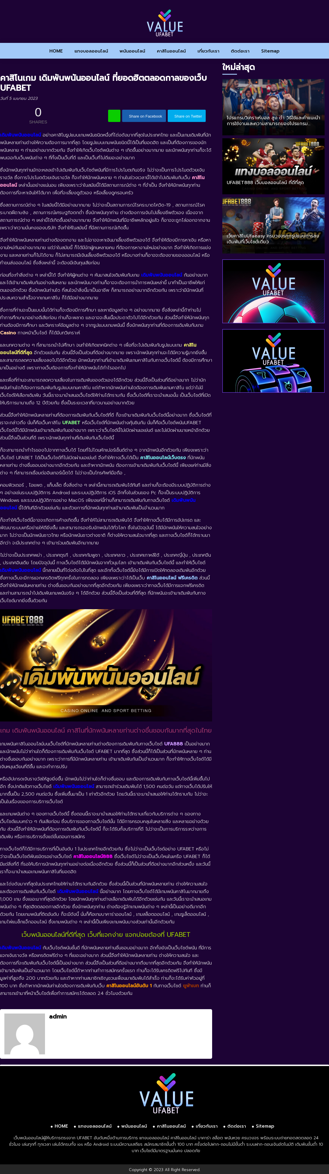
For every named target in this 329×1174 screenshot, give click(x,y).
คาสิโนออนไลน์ (171, 51)
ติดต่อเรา (240, 51)
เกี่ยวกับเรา (208, 51)
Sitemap (270, 51)
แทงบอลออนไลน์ (91, 51)
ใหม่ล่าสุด (238, 67)
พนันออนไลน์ (132, 51)
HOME (56, 51)
